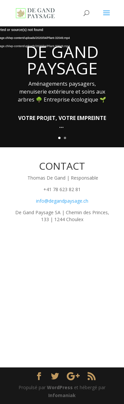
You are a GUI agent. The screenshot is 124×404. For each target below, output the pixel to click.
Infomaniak (62, 395)
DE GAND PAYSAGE (62, 60)
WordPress (60, 387)
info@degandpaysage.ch (62, 201)
